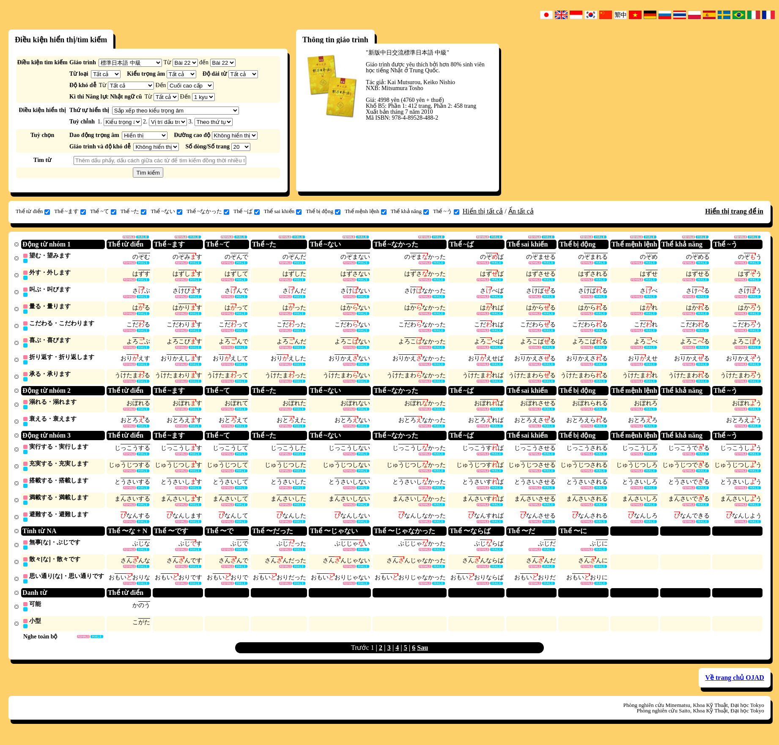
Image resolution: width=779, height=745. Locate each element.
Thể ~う (446, 211)
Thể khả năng (410, 211)
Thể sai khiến (283, 211)
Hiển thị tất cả (483, 211)
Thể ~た (134, 211)
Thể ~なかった (208, 211)
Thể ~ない (166, 211)
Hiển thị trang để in (734, 211)
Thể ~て (103, 211)
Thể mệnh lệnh (366, 211)
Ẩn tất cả (521, 211)
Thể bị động (323, 211)
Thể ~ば (246, 211)
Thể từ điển (33, 211)
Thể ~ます (70, 211)
